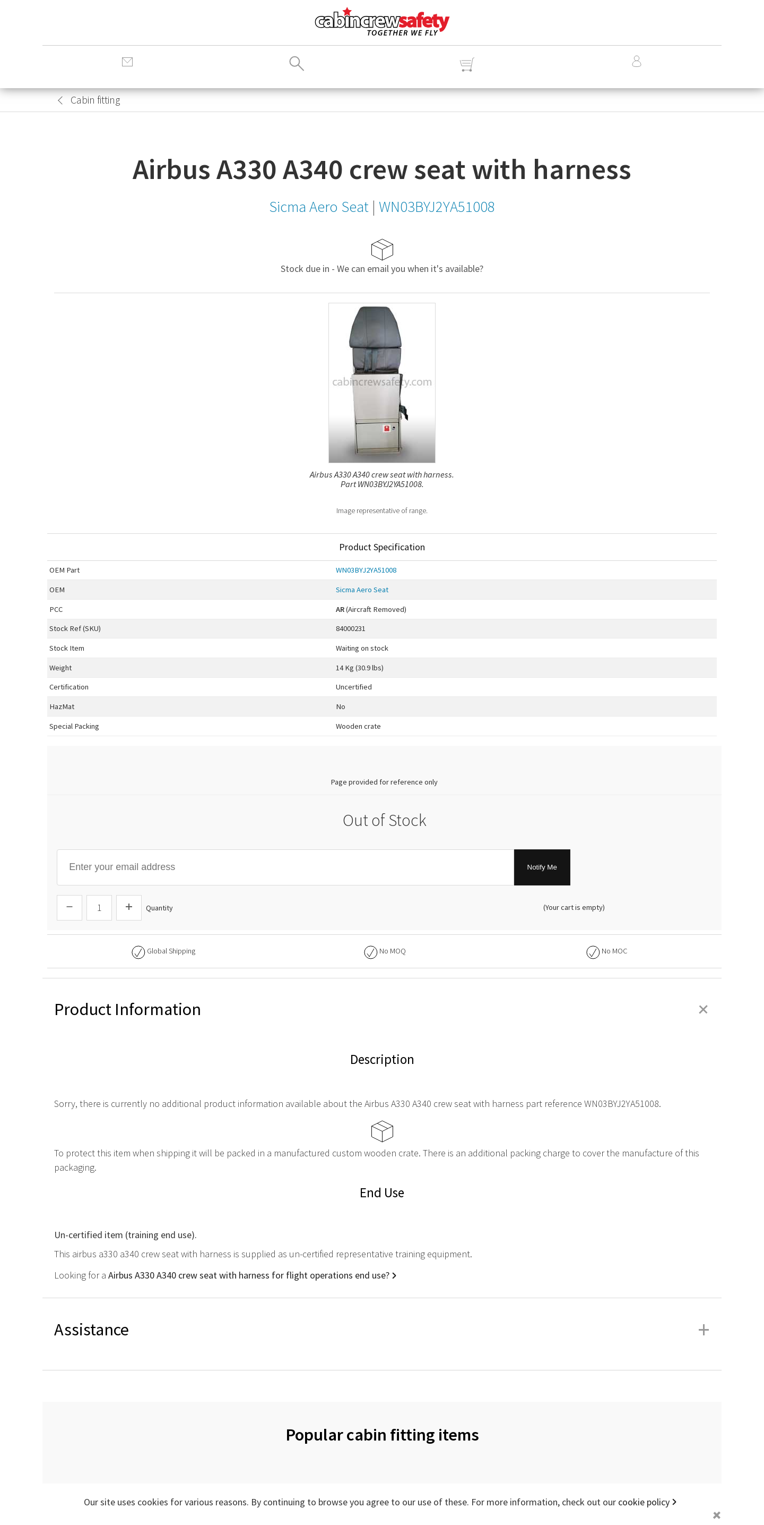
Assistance (382, 1329)
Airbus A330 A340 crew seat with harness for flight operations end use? (248, 1275)
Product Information (382, 1009)
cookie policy (644, 1502)
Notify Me (542, 867)
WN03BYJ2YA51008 (366, 570)
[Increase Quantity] (129, 908)
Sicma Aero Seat (362, 589)
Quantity (159, 908)
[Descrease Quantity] (69, 908)
